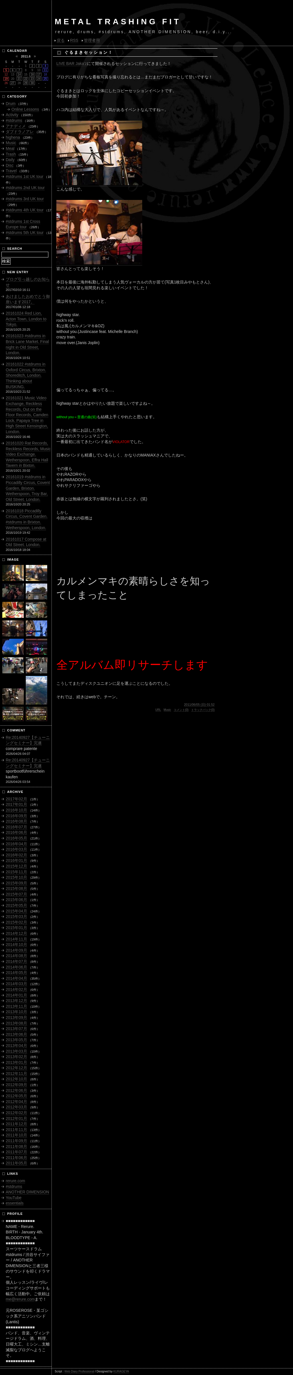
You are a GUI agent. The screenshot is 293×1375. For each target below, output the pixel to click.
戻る (61, 40)
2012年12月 (16, 1068)
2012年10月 (16, 1079)
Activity (12, 114)
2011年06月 (16, 1157)
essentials (14, 1203)
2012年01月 (16, 1118)
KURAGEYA (121, 1371)
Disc (9, 165)
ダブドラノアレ (20, 131)
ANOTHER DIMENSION (27, 1192)
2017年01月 (16, 804)
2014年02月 (16, 989)
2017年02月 (16, 799)
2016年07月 (16, 827)
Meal (10, 148)
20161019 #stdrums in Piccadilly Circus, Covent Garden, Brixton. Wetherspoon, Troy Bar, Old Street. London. (28, 488)
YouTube (13, 1197)
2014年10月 (16, 944)
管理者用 (92, 40)
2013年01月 (16, 1062)
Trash (11, 154)
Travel (11, 170)
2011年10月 (16, 1135)
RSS (74, 40)
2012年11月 (16, 1073)
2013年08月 (16, 1023)
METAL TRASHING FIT (118, 21)
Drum (10, 103)
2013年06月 (16, 1034)
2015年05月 (16, 905)
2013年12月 (16, 1000)
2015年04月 (16, 911)
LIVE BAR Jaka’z (71, 63)
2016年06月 (16, 832)
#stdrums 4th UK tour (24, 210)
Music (167, 709)
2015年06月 (16, 899)
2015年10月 (16, 877)
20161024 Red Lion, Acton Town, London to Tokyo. (26, 319)
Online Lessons (25, 109)
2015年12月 (16, 866)
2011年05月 (16, 1163)
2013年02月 (16, 1056)
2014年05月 (16, 972)
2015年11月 (16, 872)
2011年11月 (16, 1129)
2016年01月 (16, 860)
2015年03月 (16, 916)
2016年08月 (16, 821)
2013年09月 (16, 1017)
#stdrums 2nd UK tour (25, 187)
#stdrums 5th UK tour (24, 232)
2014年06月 (16, 967)
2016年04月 (16, 844)
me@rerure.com (20, 1299)
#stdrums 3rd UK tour (25, 199)
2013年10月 (16, 1011)
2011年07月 (16, 1152)
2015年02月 (16, 922)
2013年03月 (16, 1051)
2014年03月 (16, 983)
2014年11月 (16, 939)
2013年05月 (16, 1039)
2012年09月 (16, 1084)
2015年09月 (16, 883)
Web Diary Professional (79, 1371)
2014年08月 (16, 955)
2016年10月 (16, 810)
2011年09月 (16, 1140)
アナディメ (16, 126)
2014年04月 (16, 978)
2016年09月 (16, 816)
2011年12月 (16, 1124)
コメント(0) (181, 709)
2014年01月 (16, 995)
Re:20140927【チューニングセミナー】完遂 (28, 740)
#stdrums (14, 120)
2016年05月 (16, 838)
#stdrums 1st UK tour (24, 176)
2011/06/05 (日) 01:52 (199, 704)
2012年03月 (16, 1107)
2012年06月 (16, 1090)
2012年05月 (16, 1096)
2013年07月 (16, 1028)
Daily (10, 159)
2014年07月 (16, 961)
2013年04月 (16, 1045)
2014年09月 (16, 950)
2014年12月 (16, 933)
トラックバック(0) (203, 709)
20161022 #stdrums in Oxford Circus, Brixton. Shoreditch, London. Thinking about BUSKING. (26, 375)
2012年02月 (16, 1112)
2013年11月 (16, 1006)
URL (158, 709)
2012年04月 (16, 1101)
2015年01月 (16, 927)
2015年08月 (16, 888)
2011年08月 (16, 1146)
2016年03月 (16, 849)
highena (13, 137)
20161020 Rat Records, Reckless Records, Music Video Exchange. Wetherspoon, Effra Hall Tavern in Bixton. (28, 454)
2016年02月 (16, 855)
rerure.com (15, 1180)
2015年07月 (16, 894)
